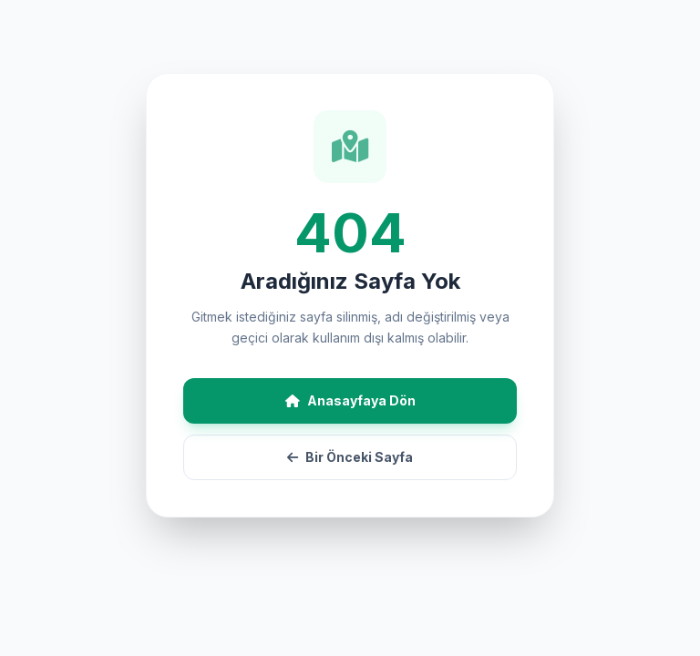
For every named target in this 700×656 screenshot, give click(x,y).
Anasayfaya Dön (350, 400)
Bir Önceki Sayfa (350, 457)
